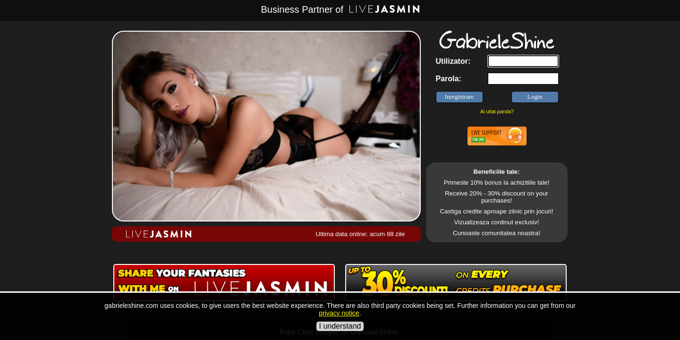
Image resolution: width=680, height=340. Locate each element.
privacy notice (339, 313)
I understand (340, 326)
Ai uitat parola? (497, 111)
